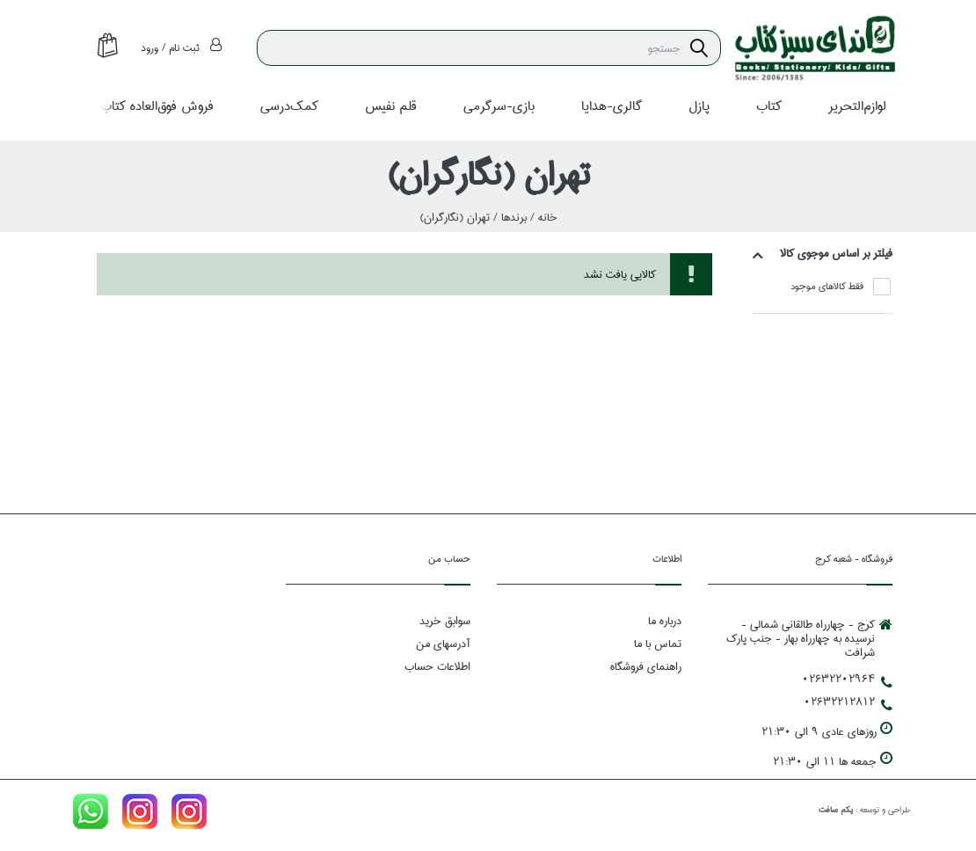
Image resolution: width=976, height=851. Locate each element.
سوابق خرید (444, 621)
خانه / (542, 217)
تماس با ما (657, 644)
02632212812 (848, 702)
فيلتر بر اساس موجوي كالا (836, 253)
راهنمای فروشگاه (645, 667)
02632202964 (847, 679)
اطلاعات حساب (437, 667)
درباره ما (664, 621)
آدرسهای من (443, 644)
